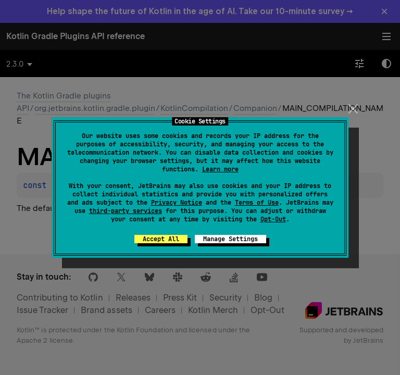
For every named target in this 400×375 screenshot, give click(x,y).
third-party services (125, 211)
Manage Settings (230, 239)
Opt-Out (273, 219)
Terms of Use (257, 202)
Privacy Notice (176, 202)
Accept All (161, 239)
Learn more (220, 169)
